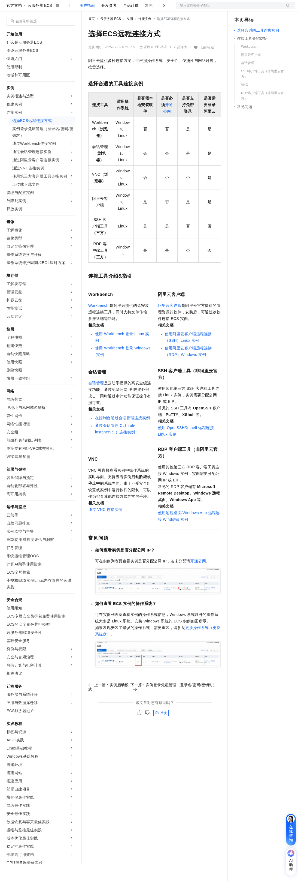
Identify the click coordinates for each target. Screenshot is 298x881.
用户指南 (87, 23)
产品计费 (130, 23)
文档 (229, 9)
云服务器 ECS (40, 23)
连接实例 (144, 36)
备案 (240, 9)
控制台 (253, 9)
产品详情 (180, 65)
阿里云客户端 (169, 323)
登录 (286, 9)
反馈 (161, 730)
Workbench (98, 323)
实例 (129, 36)
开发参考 (109, 23)
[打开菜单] (8, 8)
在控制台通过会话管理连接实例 (122, 435)
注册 (266, 9)
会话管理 (96, 400)
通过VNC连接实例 (105, 527)
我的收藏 (207, 65)
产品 (71, 9)
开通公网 (198, 578)
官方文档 (14, 23)
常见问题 (152, 23)
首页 (91, 36)
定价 (117, 9)
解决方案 (87, 9)
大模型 (56, 9)
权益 (104, 9)
